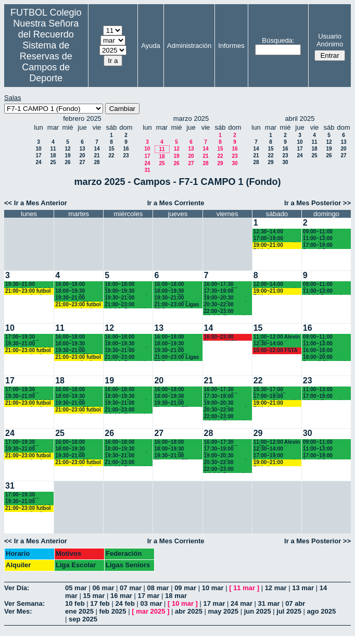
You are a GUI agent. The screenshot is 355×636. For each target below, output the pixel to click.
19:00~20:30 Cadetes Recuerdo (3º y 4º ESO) (227, 298)
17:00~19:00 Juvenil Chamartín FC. (276, 238)
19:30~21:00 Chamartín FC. (73, 298)
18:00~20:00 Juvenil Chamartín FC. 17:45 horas (325, 357)
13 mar (303, 588)
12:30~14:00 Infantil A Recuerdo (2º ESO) (276, 232)
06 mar (104, 588)
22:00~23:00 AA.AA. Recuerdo (225, 311)
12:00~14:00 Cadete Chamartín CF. (275, 284)
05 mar (76, 588)
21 (96, 155)
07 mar (131, 588)
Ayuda (150, 45)
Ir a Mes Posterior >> (317, 203)
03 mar (151, 603)
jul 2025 (288, 611)
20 (82, 155)
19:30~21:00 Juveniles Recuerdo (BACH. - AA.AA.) (128, 298)
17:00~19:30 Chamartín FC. (23, 337)
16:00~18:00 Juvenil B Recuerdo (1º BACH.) (319, 350)
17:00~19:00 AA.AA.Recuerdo (324, 396)
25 (53, 162)
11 (53, 149)
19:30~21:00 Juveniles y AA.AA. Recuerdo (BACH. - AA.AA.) (29, 284)
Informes (231, 45)
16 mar (121, 596)
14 (96, 149)
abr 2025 (188, 611)
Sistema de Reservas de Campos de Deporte (46, 61)
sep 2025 (83, 619)
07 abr (295, 603)
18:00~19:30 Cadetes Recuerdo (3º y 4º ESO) (127, 291)
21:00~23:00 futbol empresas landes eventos (28, 291)
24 (38, 162)
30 (234, 163)
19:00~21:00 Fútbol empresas (274, 245)
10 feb (75, 603)
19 (67, 155)
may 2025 (223, 611)
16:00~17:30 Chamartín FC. (221, 284)
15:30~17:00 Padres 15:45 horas (269, 389)
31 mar (269, 603)
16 (126, 149)
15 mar (94, 596)
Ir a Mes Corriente (176, 203)
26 (67, 162)
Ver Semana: (24, 603)
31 (147, 170)
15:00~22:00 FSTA (275, 350)
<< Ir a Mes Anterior (35, 203)
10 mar (213, 588)
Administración (189, 45)
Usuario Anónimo (329, 40)
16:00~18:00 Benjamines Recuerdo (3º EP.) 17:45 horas (126, 284)
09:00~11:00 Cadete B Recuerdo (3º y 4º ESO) (324, 232)
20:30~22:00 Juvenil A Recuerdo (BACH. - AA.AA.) (227, 305)
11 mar (244, 588)
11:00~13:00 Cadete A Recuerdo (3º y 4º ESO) (324, 389)
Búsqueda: (278, 40)
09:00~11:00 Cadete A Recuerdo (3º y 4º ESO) (324, 284)
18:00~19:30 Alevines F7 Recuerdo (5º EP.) (76, 291)
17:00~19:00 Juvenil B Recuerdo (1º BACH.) (319, 245)
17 (38, 155)
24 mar (241, 603)
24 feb (125, 603)
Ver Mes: (18, 611)
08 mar (158, 588)
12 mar (276, 588)
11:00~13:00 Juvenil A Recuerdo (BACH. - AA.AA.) (326, 238)
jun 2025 (257, 611)
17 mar (149, 596)
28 (96, 162)
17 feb (100, 603)
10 (38, 149)
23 (126, 155)
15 (111, 149)
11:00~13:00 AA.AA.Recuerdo (324, 291)
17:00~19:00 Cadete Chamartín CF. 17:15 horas (275, 396)
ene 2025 (79, 611)
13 (82, 149)
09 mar (185, 588)
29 (220, 163)
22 (111, 155)
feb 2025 (112, 611)
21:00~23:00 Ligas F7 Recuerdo (176, 305)
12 (67, 149)
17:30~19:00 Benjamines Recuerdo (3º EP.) (225, 291)
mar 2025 (150, 611)
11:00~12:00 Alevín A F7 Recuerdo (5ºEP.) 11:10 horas (276, 337)
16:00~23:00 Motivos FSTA (221, 337)
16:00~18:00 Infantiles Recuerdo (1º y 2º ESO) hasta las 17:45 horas (76, 284)
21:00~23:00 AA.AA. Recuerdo (126, 305)
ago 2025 (321, 611)
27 (82, 162)
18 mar (176, 596)
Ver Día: (16, 588)
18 (53, 155)
